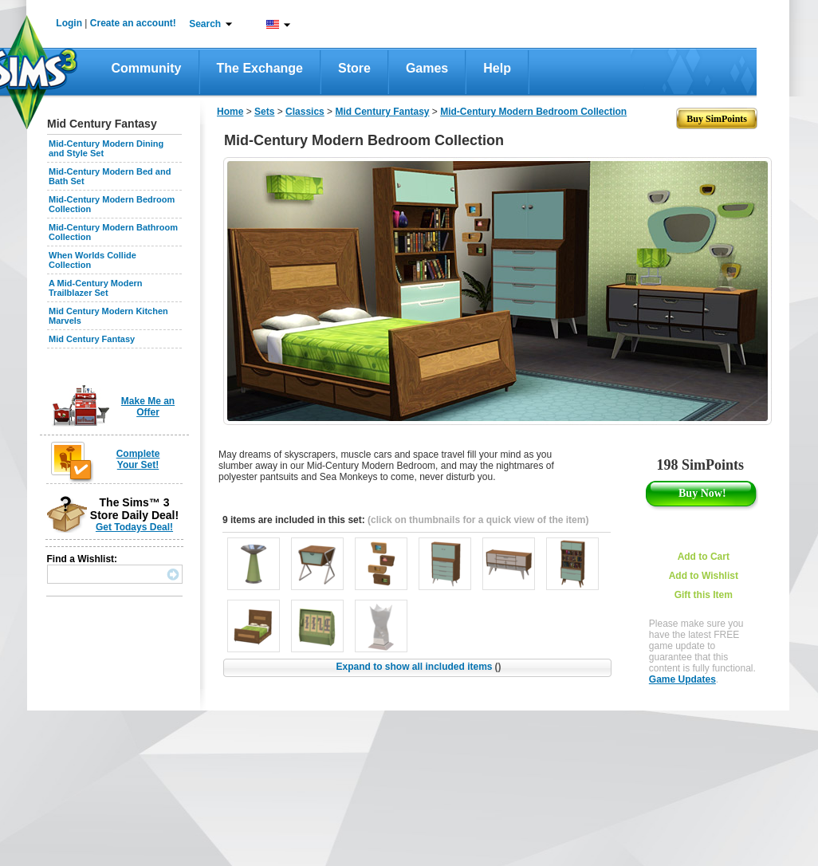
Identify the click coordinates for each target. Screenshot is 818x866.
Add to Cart (704, 556)
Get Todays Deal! (134, 527)
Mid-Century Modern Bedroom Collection (533, 111)
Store (354, 68)
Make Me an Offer (148, 407)
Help (497, 68)
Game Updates (682, 679)
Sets (264, 111)
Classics (304, 111)
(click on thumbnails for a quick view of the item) (478, 520)
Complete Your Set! (138, 459)
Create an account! (133, 23)
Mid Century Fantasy (92, 339)
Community (147, 68)
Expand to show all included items (418, 666)
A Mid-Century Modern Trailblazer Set (96, 287)
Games (427, 68)
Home (230, 111)
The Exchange (260, 68)
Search (205, 24)
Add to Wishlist (703, 575)
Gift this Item (703, 594)
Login (69, 23)
